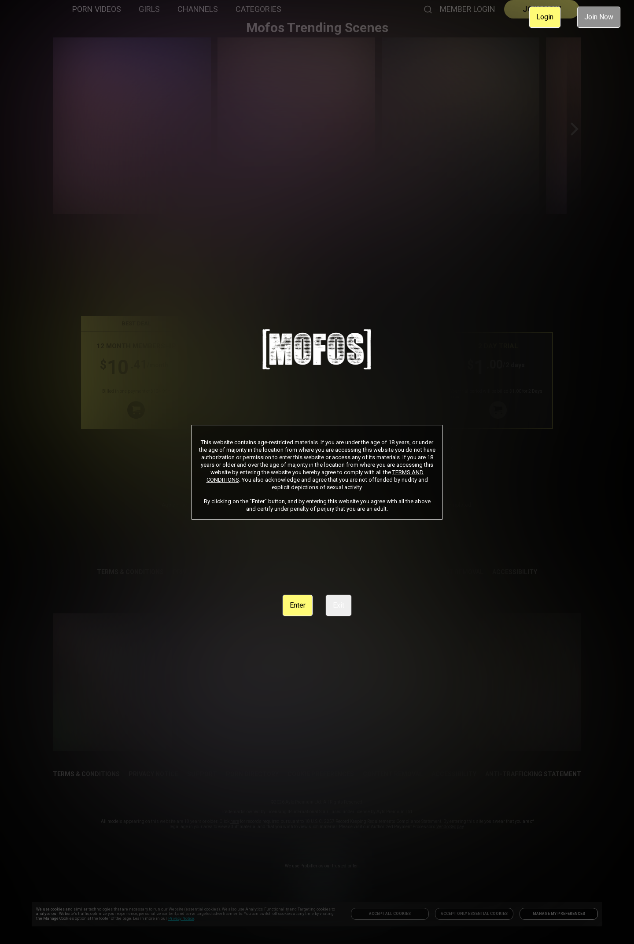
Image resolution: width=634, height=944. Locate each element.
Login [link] (544, 17)
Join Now (598, 17)
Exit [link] (338, 605)
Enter (298, 605)
